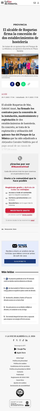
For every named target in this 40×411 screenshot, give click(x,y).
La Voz (4, 94)
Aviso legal (20, 358)
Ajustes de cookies (20, 383)
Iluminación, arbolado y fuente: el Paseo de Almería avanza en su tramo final (18, 299)
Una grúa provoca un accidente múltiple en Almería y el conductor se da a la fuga (18, 308)
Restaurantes (8, 229)
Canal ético (20, 380)
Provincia (20, 24)
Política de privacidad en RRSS (20, 369)
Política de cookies (20, 363)
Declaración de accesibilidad (20, 386)
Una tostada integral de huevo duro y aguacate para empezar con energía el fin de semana (19, 318)
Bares (14, 229)
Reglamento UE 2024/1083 (20, 377)
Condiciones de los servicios (20, 366)
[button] (2, 2)
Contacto (20, 372)
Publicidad (20, 374)
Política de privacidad (20, 361)
